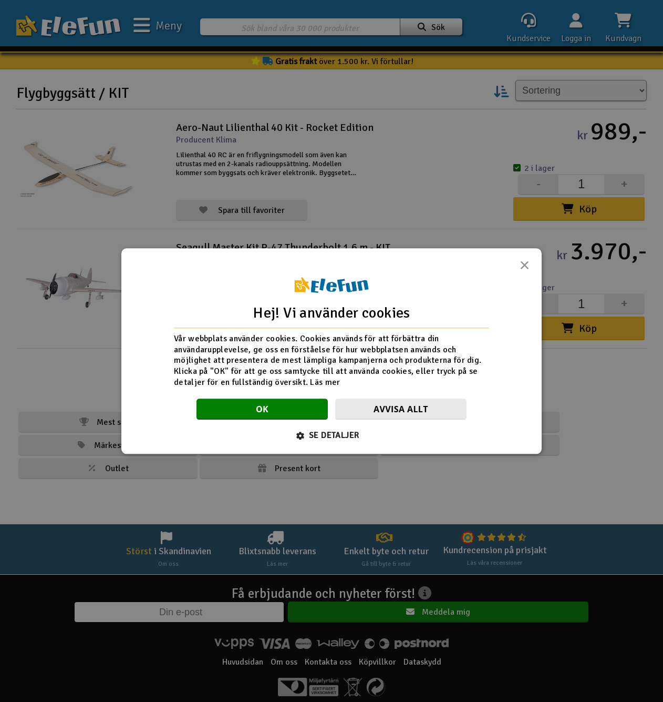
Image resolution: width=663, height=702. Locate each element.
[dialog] (331, 351)
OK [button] (262, 409)
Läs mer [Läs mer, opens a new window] (325, 382)
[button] (331, 435)
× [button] (524, 268)
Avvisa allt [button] (401, 409)
